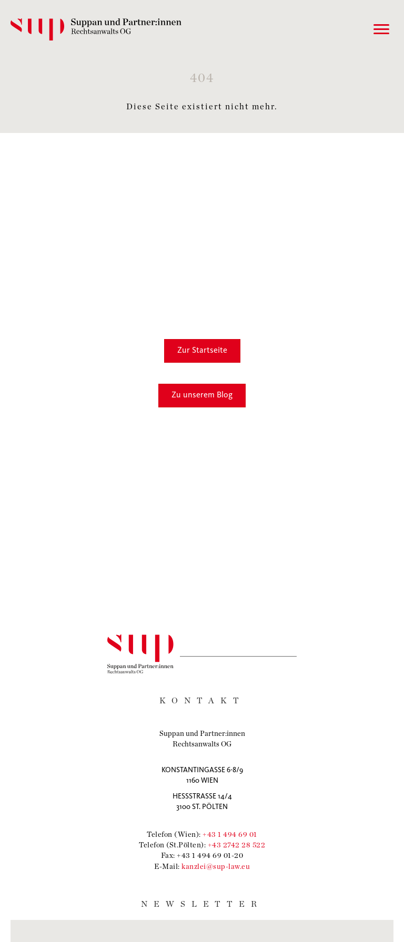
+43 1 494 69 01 (230, 834)
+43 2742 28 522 (237, 844)
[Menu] (381, 29)
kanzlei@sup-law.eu (215, 866)
